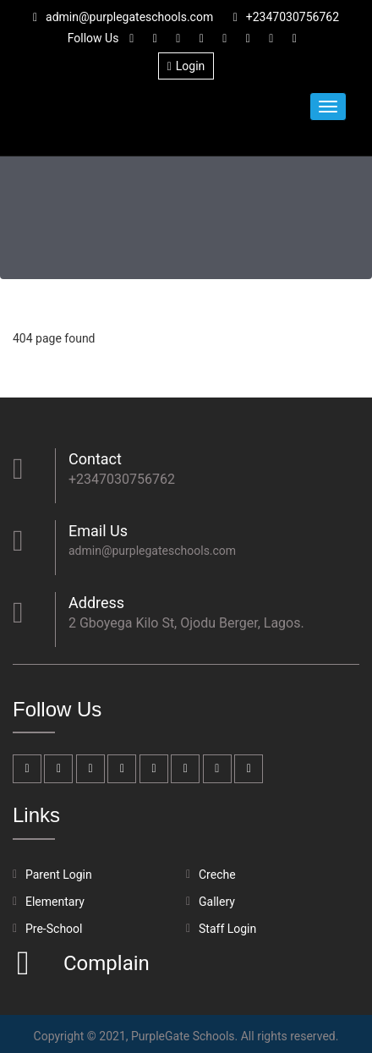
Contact (95, 459)
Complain (104, 963)
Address (96, 603)
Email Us (98, 531)
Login (186, 66)
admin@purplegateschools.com (123, 17)
